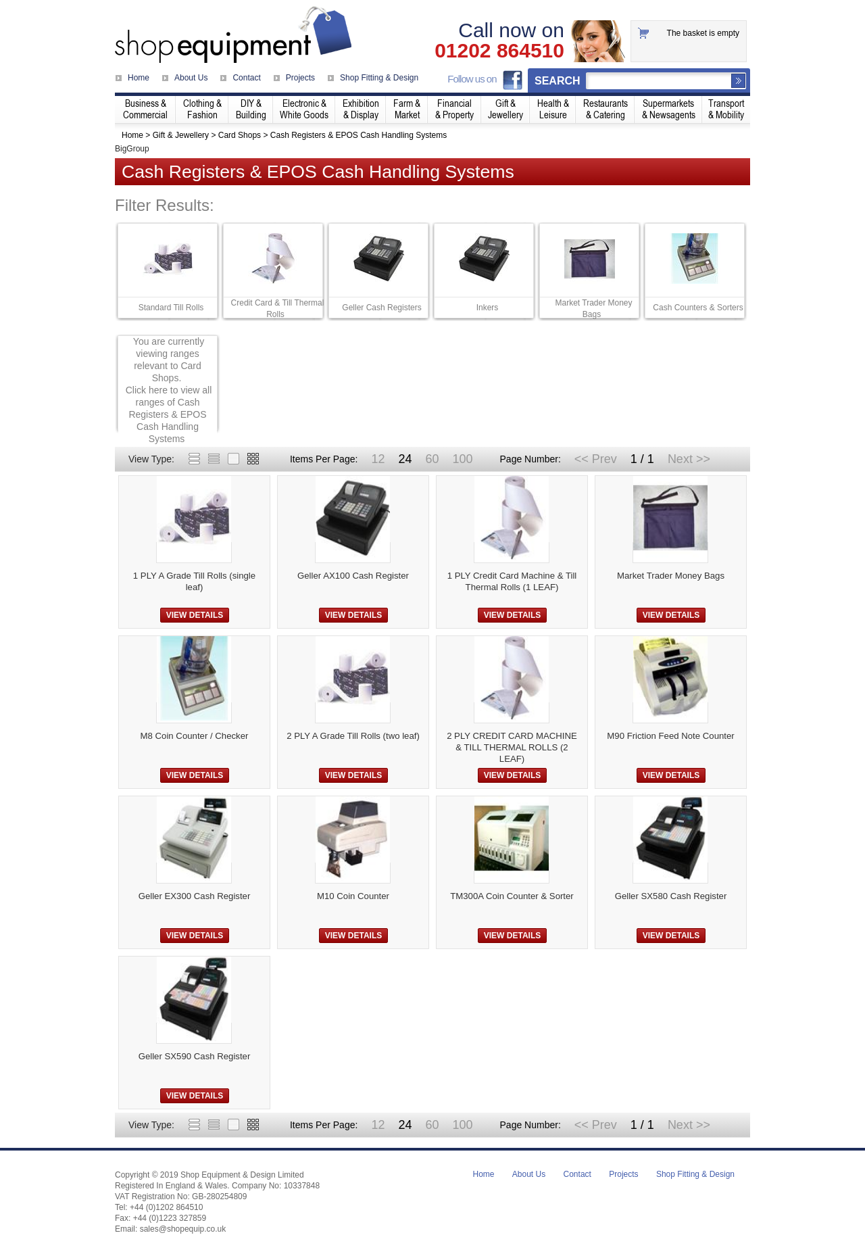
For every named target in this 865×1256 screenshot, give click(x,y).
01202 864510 (499, 51)
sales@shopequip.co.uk (183, 1229)
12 (378, 459)
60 (432, 459)
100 (462, 459)
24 (405, 459)
